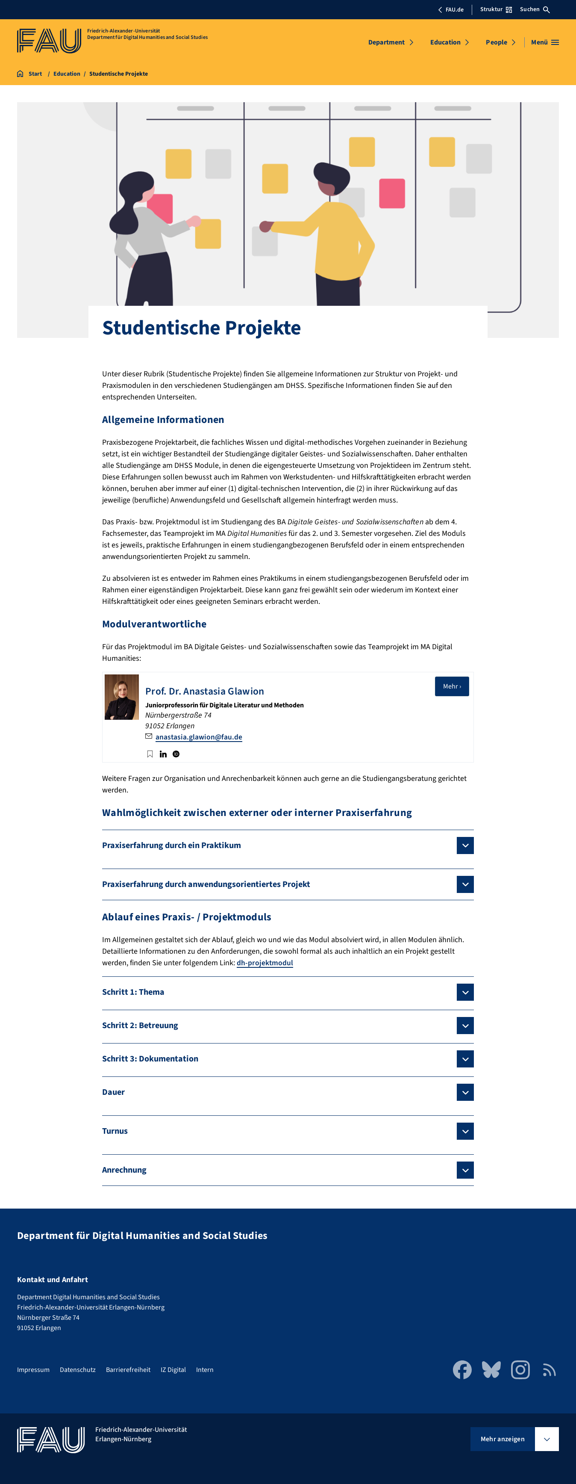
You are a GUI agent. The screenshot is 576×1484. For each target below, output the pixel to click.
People (496, 42)
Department (386, 42)
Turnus (115, 1131)
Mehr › (456, 686)
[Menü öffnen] (545, 42)
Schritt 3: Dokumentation (150, 1058)
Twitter (150, 753)
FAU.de (451, 10)
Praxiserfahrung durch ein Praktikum (171, 845)
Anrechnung (124, 1170)
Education (445, 42)
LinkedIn (163, 753)
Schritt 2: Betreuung (140, 1025)
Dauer (113, 1092)
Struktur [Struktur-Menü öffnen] (496, 9)
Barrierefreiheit (128, 1369)
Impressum (33, 1369)
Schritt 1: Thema (133, 992)
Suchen (535, 9)
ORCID (176, 753)
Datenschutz (78, 1369)
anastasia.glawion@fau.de (199, 736)
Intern (205, 1369)
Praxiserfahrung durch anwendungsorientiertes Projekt (206, 884)
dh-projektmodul (265, 962)
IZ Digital (173, 1369)
